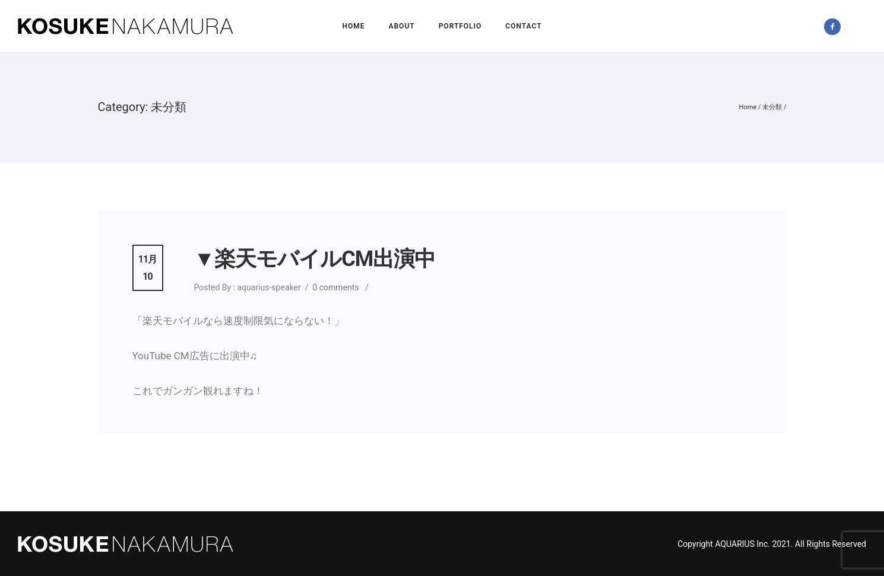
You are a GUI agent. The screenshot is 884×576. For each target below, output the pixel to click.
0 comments (335, 287)
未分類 (772, 107)
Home (353, 26)
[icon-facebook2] (835, 26)
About (401, 26)
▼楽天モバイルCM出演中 (315, 258)
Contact (523, 26)
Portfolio (460, 26)
